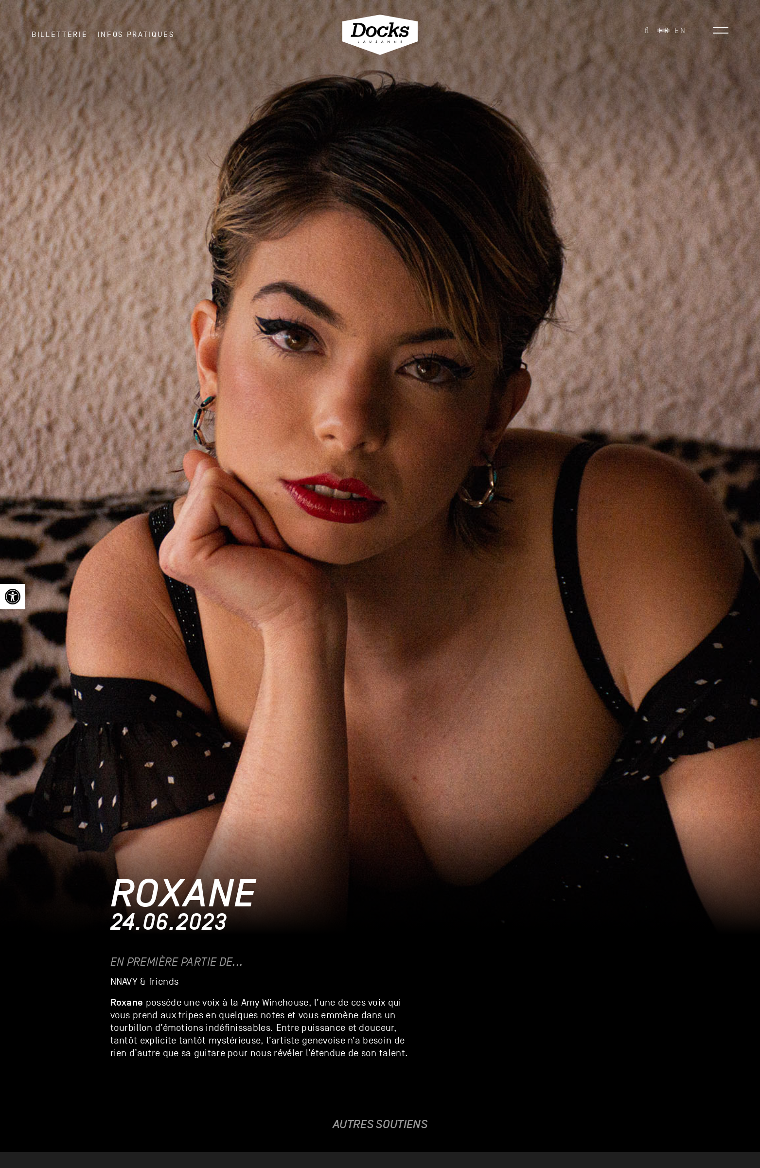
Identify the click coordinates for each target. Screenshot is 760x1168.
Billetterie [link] (60, 38)
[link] (12, 596)
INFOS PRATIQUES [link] (136, 38)
